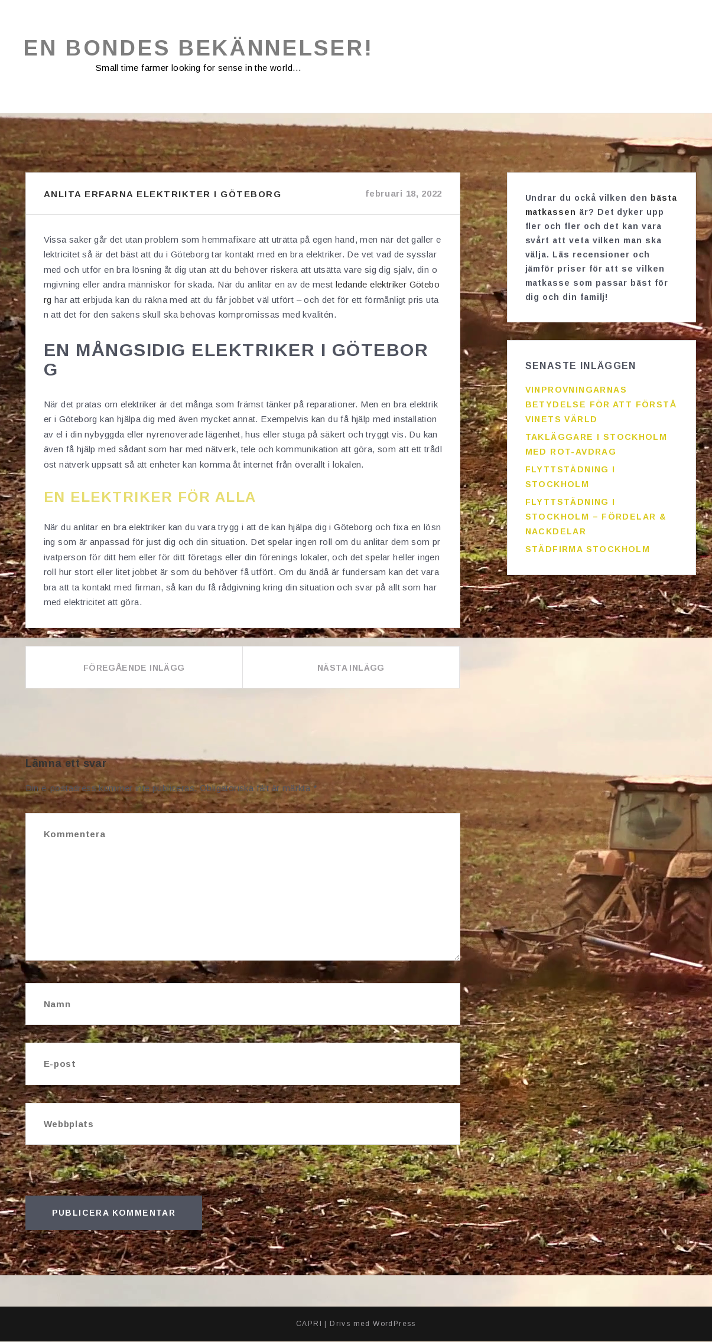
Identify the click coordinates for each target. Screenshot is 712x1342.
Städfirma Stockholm (588, 549)
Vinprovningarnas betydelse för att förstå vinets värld (601, 405)
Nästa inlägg (351, 668)
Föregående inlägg (134, 668)
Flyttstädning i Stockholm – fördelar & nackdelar (596, 517)
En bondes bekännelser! (199, 49)
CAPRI (309, 1324)
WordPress (394, 1324)
